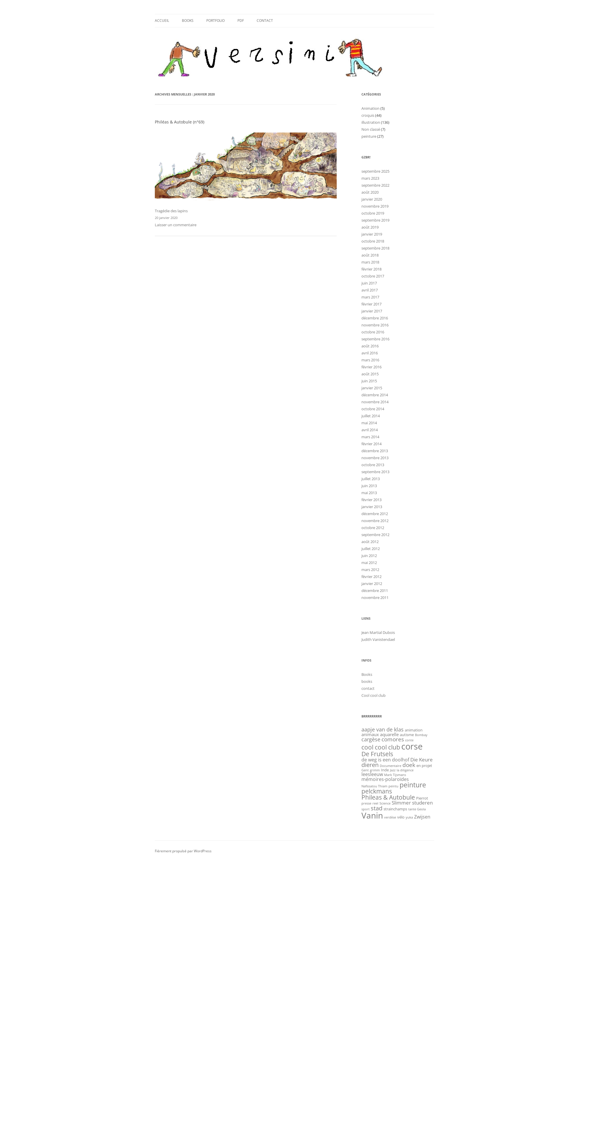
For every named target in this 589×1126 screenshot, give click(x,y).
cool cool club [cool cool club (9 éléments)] (380, 747)
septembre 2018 (375, 248)
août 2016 (370, 346)
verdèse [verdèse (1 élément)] (390, 817)
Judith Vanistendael (378, 639)
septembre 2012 (375, 534)
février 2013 (371, 499)
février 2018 (371, 269)
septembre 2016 (375, 339)
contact (265, 20)
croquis (367, 115)
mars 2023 (370, 178)
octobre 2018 (372, 241)
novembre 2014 (374, 401)
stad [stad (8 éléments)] (376, 808)
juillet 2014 (370, 415)
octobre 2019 (372, 213)
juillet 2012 (370, 548)
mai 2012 (369, 562)
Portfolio (215, 20)
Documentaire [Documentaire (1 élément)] (390, 766)
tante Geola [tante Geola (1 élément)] (417, 809)
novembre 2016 (374, 325)
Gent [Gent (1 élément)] (365, 770)
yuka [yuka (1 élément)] (409, 817)
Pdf (240, 20)
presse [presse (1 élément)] (366, 803)
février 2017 (371, 304)
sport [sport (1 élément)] (365, 809)
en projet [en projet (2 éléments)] (424, 765)
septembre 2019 (375, 220)
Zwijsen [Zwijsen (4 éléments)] (422, 817)
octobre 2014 (372, 408)
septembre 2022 (375, 185)
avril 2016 (369, 353)
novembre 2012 (374, 520)
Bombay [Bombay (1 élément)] (421, 735)
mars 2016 (370, 360)
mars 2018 (370, 262)
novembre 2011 (374, 597)
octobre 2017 (372, 276)
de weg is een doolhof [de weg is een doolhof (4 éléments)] (385, 759)
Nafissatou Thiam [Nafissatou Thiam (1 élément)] (374, 786)
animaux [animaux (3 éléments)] (370, 734)
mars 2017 (370, 297)
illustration (370, 122)
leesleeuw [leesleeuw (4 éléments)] (372, 774)
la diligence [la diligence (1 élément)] (405, 770)
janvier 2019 (371, 234)
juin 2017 (369, 283)
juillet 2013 (370, 478)
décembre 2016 (374, 318)
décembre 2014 (374, 394)
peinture (368, 136)
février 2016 (371, 367)
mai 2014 (369, 422)
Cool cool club (373, 695)
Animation (370, 108)
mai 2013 (369, 492)
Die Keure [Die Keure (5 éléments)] (421, 759)
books (366, 681)
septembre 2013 (375, 471)
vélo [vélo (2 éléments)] (401, 817)
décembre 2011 (374, 590)
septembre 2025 (375, 171)
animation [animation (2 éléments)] (414, 730)
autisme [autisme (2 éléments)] (407, 734)
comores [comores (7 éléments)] (393, 739)
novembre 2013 (374, 457)
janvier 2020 (371, 199)
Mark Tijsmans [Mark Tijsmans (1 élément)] (395, 775)
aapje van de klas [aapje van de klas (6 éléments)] (382, 729)
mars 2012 (370, 569)
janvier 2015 (371, 387)
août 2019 (370, 227)
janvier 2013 (371, 506)
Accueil (162, 20)
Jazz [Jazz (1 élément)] (392, 770)
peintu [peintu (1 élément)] (393, 786)
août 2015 (370, 373)
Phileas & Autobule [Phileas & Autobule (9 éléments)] (388, 797)
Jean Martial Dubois (378, 632)
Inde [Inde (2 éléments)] (385, 770)
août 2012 (370, 541)
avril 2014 (369, 429)
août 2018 (370, 255)
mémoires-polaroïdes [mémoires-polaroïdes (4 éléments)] (385, 779)
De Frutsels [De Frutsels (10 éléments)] (377, 754)
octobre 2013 (372, 464)
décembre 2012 (374, 513)
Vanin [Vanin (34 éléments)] (372, 815)
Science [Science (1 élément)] (385, 803)
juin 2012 (369, 555)
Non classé (370, 129)
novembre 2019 (374, 206)
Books (188, 20)
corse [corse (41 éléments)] (412, 746)
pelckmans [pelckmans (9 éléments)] (376, 791)
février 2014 (371, 443)
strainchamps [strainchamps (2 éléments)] (395, 809)
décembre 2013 (374, 450)
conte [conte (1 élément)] (409, 740)
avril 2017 (369, 290)
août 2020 (370, 192)
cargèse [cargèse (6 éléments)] (370, 739)
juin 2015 (369, 380)
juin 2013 (369, 485)
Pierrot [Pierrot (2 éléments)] (422, 798)
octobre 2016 (372, 332)
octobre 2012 (372, 527)
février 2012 (371, 576)
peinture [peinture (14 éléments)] (413, 784)
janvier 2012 (371, 583)
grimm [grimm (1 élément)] (375, 770)
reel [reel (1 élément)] (375, 803)
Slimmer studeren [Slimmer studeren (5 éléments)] (412, 802)
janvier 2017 (371, 311)
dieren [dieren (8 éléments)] (370, 765)
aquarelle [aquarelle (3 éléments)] (389, 734)
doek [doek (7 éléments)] (408, 765)
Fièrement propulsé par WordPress (183, 851)
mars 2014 (370, 436)
